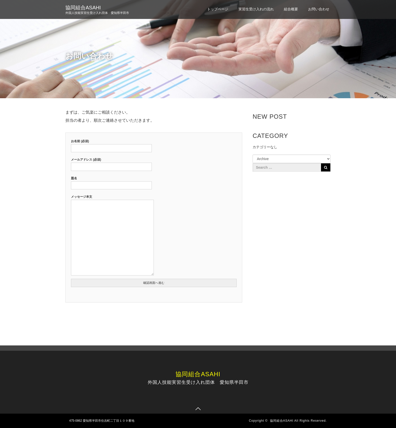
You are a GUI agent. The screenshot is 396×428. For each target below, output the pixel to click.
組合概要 (291, 9)
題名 (111, 182)
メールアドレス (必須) (111, 163)
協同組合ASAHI (83, 7)
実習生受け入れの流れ (256, 9)
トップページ (217, 9)
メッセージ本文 (112, 235)
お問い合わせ (318, 9)
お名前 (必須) (111, 144)
